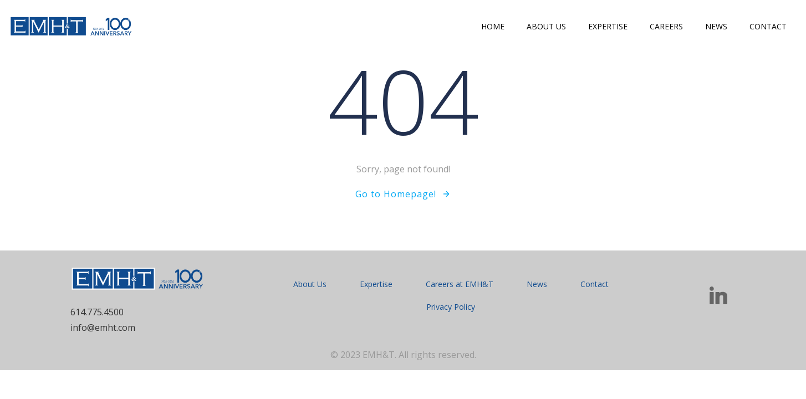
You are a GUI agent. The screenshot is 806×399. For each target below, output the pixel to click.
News (716, 26)
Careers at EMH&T (459, 284)
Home (492, 26)
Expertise (608, 26)
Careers (666, 26)
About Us (546, 26)
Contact (768, 26)
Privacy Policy (450, 306)
